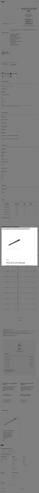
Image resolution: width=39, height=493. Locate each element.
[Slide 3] (11, 248)
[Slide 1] (8, 248)
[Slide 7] (19, 248)
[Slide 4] (13, 248)
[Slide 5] (15, 248)
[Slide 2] (10, 248)
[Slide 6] (17, 248)
